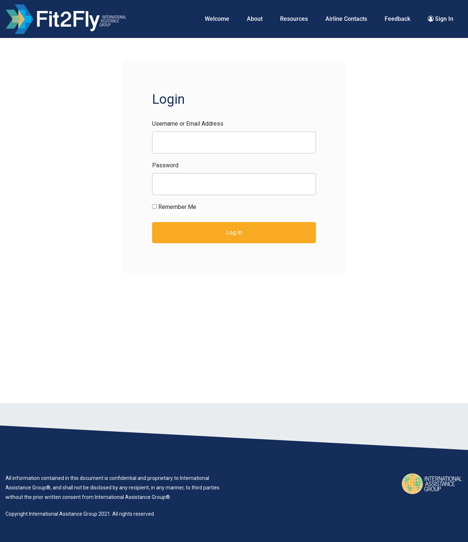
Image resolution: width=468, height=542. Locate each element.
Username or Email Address (187, 123)
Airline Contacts (346, 18)
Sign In (440, 18)
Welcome (217, 18)
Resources (294, 18)
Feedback (397, 18)
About (255, 18)
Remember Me (174, 206)
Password (165, 165)
